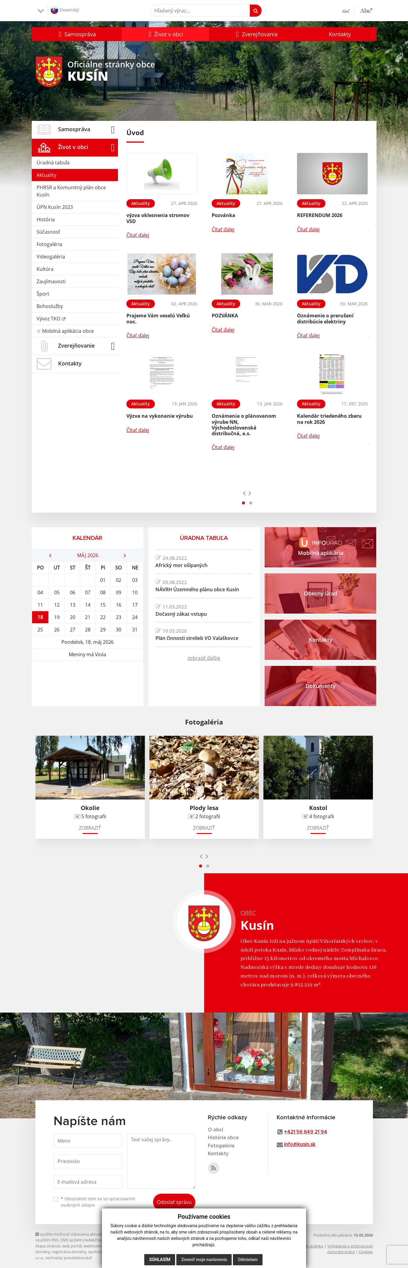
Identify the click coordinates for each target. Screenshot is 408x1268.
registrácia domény (69, 1251)
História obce (223, 1137)
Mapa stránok (47, 1246)
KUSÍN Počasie (87, 683)
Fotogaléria (49, 244)
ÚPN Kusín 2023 (55, 207)
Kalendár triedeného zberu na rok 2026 (329, 419)
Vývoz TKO (49, 318)
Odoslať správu (174, 1202)
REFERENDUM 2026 (319, 215)
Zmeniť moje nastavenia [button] (204, 1259)
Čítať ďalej (137, 235)
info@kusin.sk (299, 1144)
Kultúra (45, 269)
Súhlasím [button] (159, 1259)
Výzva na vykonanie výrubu (159, 416)
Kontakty (340, 34)
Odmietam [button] (247, 1259)
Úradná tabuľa (53, 162)
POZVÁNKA (225, 315)
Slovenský (65, 10)
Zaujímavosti (51, 281)
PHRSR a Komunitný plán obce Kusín (71, 191)
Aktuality (46, 175)
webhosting (94, 1246)
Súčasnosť (48, 232)
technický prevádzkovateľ (69, 1257)
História (46, 219)
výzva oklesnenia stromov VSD (157, 218)
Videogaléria (51, 256)
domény (42, 1251)
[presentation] (244, 493)
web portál (72, 1246)
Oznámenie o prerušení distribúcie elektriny (325, 318)
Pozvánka (223, 215)
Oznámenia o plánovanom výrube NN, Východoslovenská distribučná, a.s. (244, 425)
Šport (43, 293)
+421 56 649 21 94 (305, 1132)
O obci (215, 1130)
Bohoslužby (50, 306)
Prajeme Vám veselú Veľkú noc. (158, 318)
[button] (77, 34)
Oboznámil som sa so (98, 1202)
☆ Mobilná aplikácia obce (65, 331)
